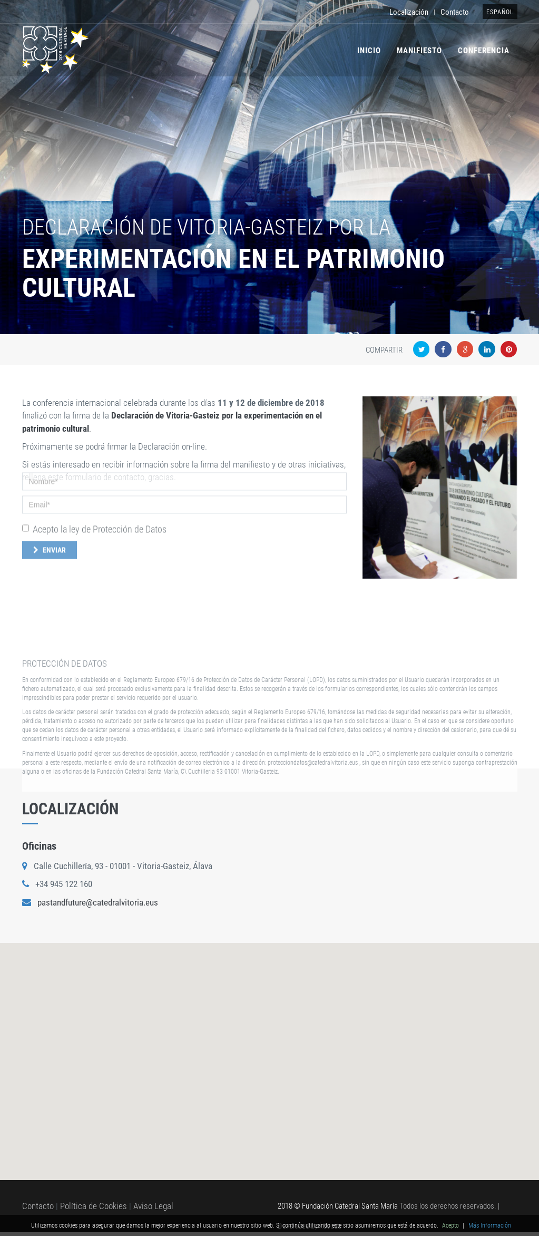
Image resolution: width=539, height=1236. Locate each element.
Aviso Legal (153, 1206)
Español (500, 12)
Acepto (450, 1225)
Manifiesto (419, 50)
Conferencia (483, 50)
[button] (269, 1047)
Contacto (454, 12)
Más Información (489, 1225)
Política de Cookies (93, 1206)
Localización (408, 12)
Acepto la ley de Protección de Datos (94, 496)
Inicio (369, 50)
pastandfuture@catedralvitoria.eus (97, 902)
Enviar (49, 517)
